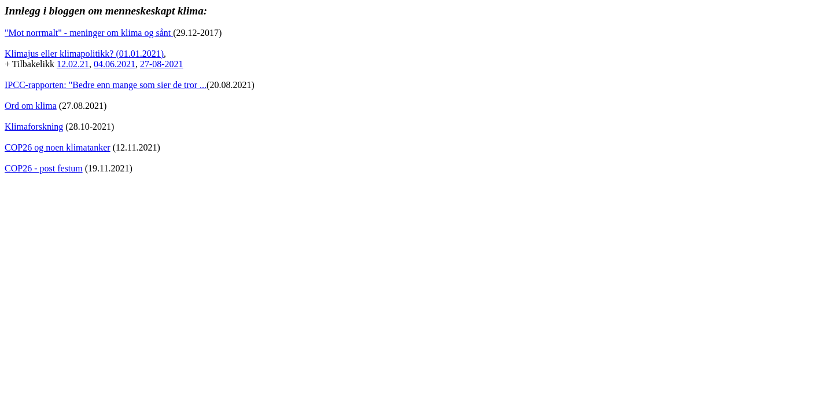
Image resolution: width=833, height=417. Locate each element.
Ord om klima (31, 106)
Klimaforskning (34, 126)
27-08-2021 (161, 64)
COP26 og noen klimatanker (57, 147)
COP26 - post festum (44, 168)
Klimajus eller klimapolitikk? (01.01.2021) (84, 53)
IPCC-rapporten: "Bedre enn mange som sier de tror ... (106, 85)
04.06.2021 (114, 64)
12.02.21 (73, 64)
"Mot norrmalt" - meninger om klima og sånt (89, 33)
